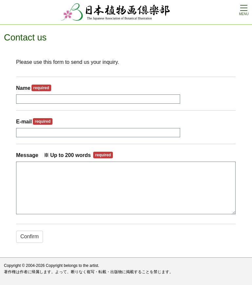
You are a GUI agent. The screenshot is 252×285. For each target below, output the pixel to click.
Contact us (25, 37)
